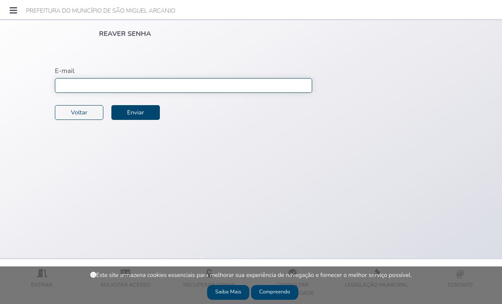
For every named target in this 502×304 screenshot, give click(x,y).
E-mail (65, 71)
